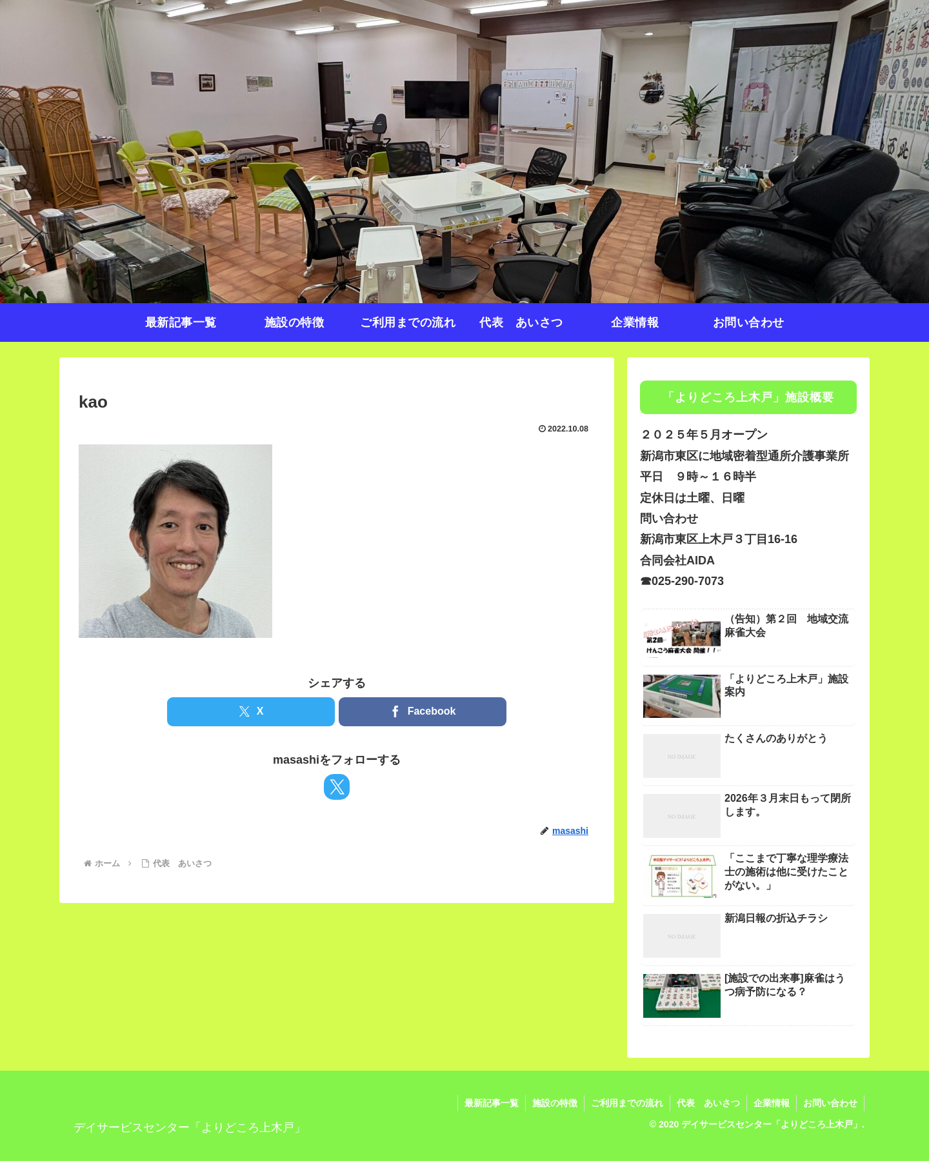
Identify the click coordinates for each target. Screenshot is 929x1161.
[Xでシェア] (251, 711)
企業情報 (772, 1103)
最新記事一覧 (491, 1103)
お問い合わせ (830, 1103)
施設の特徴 (554, 1103)
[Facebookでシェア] (422, 711)
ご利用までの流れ (627, 1103)
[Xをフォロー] (337, 787)
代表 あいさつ (708, 1103)
